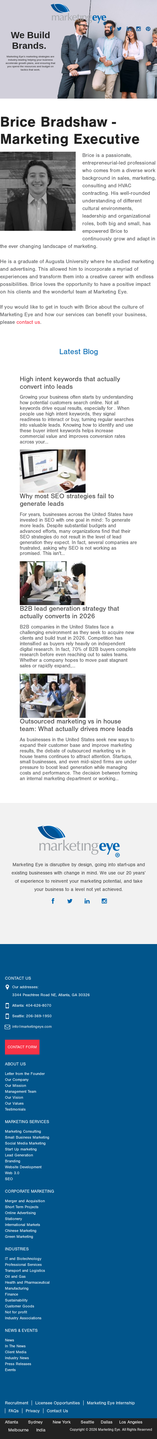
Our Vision (14, 1097)
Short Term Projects (22, 1207)
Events (10, 1369)
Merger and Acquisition (25, 1201)
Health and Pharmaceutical (27, 1282)
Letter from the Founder (25, 1073)
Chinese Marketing (21, 1230)
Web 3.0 (12, 1173)
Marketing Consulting (23, 1131)
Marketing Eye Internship (111, 1402)
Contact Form (22, 1047)
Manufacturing (17, 1288)
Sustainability (16, 1300)
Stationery (13, 1218)
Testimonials (15, 1109)
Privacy (33, 1410)
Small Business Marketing (27, 1137)
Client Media (15, 1352)
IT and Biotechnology (23, 1258)
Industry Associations (23, 1318)
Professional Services (23, 1264)
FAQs (14, 1410)
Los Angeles (131, 1422)
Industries (17, 1249)
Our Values (14, 1103)
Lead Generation (19, 1155)
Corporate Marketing (29, 1191)
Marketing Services (27, 1121)
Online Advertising (20, 1212)
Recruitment (16, 1402)
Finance (11, 1294)
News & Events (21, 1330)
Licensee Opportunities (57, 1402)
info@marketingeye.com (32, 1026)
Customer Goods (19, 1306)
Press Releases (18, 1364)
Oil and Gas (15, 1276)
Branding (12, 1161)
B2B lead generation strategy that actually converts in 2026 (69, 612)
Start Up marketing (21, 1149)
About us (15, 1064)
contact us (28, 322)
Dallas (107, 1422)
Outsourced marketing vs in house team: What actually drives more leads (76, 725)
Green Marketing (19, 1236)
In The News (15, 1346)
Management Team (20, 1091)
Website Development (23, 1167)
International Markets (22, 1224)
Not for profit (16, 1312)
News (9, 1340)
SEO (9, 1179)
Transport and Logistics (25, 1270)
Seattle (87, 1422)
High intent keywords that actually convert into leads (70, 382)
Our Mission (15, 1085)
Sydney (35, 1422)
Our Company (17, 1079)
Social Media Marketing (25, 1143)
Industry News (17, 1358)
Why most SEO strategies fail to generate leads (67, 499)
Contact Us (57, 1410)
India (40, 1429)
